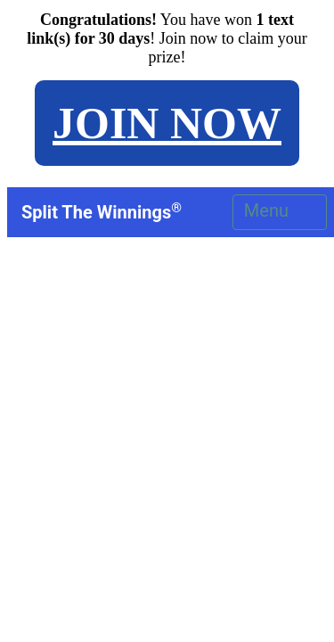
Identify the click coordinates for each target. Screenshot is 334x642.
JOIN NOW (167, 123)
